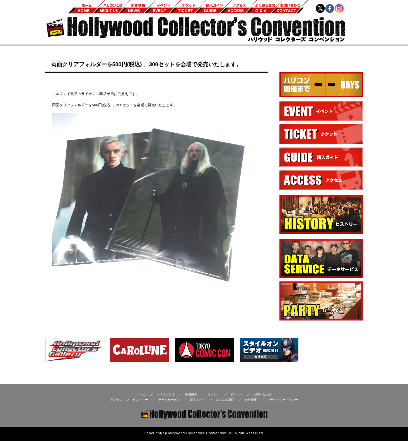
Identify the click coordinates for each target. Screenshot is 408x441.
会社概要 (251, 399)
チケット (236, 394)
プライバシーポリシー (282, 399)
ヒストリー (140, 399)
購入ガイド (198, 399)
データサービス (169, 399)
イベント (214, 394)
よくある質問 (225, 399)
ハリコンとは (165, 394)
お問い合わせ (262, 394)
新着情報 (191, 394)
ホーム (141, 394)
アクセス (116, 399)
